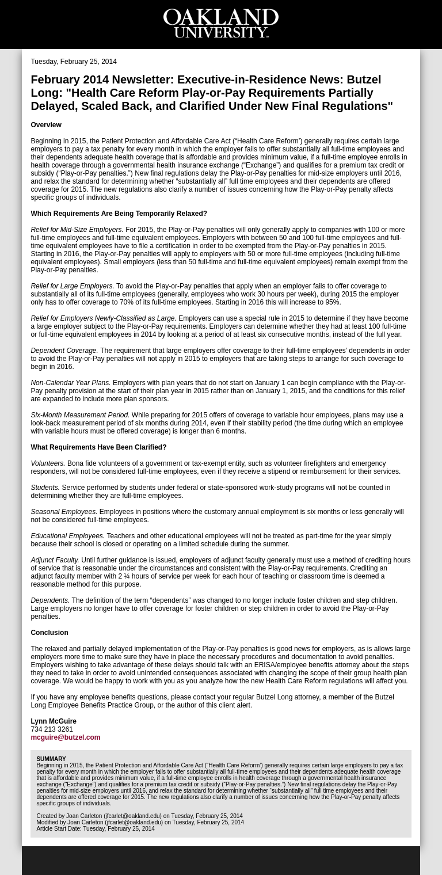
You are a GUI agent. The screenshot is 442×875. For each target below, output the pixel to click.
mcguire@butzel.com (65, 737)
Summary (51, 759)
